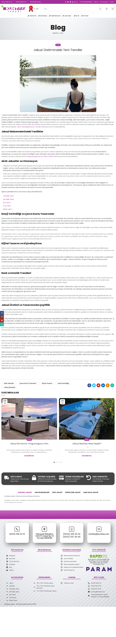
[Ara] (73, 9)
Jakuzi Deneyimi (9, 387)
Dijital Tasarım (47, 383)
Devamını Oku (29, 455)
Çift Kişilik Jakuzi (8, 199)
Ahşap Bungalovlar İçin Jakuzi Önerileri (40, 156)
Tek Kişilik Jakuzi (8, 196)
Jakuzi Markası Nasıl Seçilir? (86, 443)
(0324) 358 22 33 (13, 537)
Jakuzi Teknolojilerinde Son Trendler (29, 127)
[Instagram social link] (2, 317)
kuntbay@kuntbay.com (103, 537)
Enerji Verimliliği (63, 383)
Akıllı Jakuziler (9, 383)
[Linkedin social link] (73, 2)
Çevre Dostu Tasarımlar (28, 383)
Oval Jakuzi (7, 206)
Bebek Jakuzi (7, 209)
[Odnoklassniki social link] (75, 2)
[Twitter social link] (68, 2)
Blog (61, 33)
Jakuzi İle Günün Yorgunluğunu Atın (29, 443)
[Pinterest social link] (70, 2)
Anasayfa (55, 33)
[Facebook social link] (66, 2)
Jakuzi (29, 192)
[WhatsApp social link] (77, 2)
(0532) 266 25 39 (71, 541)
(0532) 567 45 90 (71, 543)
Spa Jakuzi (7, 203)
